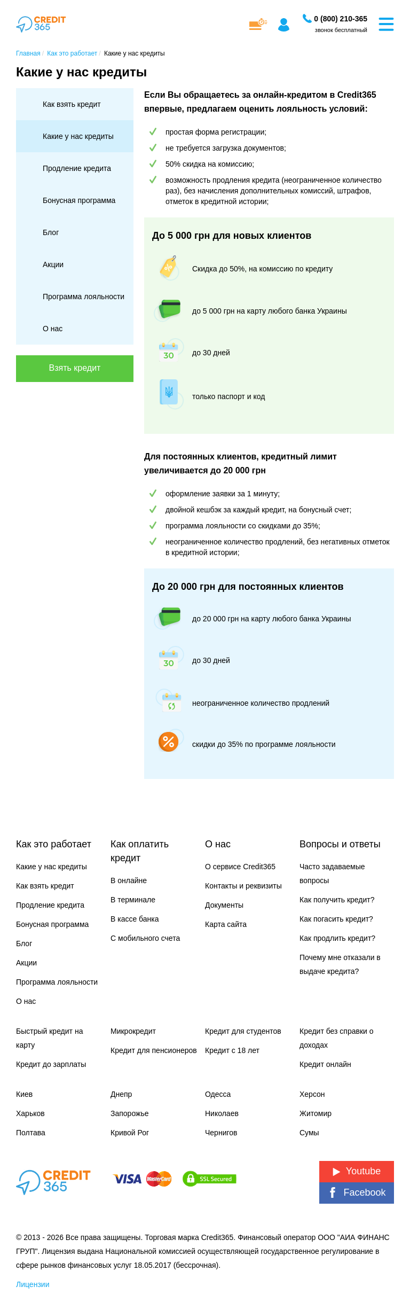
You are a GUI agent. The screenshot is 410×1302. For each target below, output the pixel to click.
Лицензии (32, 1284)
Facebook (356, 1192)
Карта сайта (226, 924)
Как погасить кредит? (336, 919)
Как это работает (53, 844)
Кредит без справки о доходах (336, 1038)
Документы (224, 905)
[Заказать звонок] (340, 18)
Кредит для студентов (243, 1031)
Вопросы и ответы (340, 844)
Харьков (30, 1113)
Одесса (218, 1094)
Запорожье (129, 1113)
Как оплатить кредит (140, 851)
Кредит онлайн (325, 1064)
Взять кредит (75, 367)
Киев (24, 1094)
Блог (51, 232)
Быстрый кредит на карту (49, 1038)
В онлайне (129, 880)
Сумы (309, 1132)
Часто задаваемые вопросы (332, 873)
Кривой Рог (130, 1132)
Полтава (30, 1132)
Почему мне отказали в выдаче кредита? (340, 964)
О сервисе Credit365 (240, 866)
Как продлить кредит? (337, 938)
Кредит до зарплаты (51, 1064)
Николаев (222, 1113)
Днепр (121, 1094)
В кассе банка (135, 919)
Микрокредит (133, 1031)
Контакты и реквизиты (243, 886)
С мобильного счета (145, 938)
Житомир (315, 1113)
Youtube (357, 1171)
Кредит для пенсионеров (154, 1050)
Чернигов (221, 1132)
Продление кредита (77, 168)
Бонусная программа (79, 200)
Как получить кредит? (336, 899)
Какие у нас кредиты (78, 136)
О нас (52, 328)
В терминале (133, 899)
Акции (53, 264)
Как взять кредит (72, 104)
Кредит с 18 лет (232, 1050)
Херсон (312, 1094)
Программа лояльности (83, 296)
